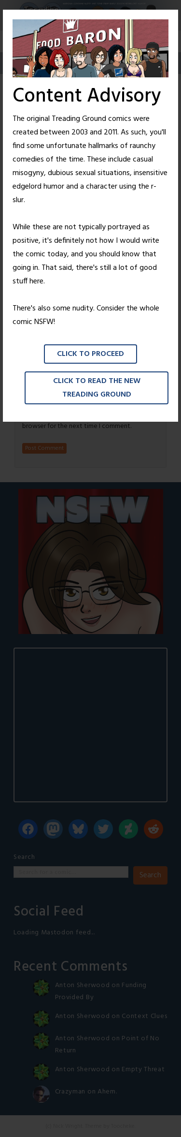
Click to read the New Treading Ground (96, 388)
